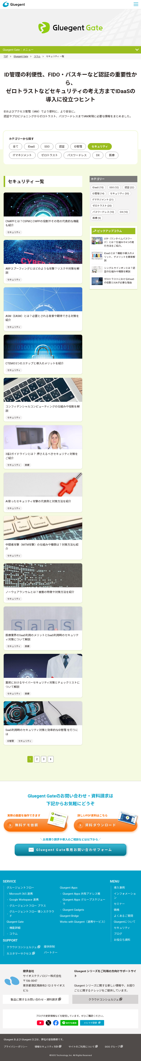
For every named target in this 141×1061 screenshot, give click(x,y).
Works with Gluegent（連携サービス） (83, 921)
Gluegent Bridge (69, 916)
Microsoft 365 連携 (21, 893)
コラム (37, 56)
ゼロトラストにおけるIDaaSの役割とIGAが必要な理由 (113, 281)
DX (98, 155)
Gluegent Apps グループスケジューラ (84, 902)
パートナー (51, 952)
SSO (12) (114, 187)
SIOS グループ (114, 1046)
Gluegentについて (124, 921)
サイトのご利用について (83, 1046)
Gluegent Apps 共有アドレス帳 (81, 893)
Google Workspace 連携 (24, 899)
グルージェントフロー (20, 887)
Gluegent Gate (21, 56)
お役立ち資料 (122, 940)
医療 (112, 155)
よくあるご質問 (123, 916)
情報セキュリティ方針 (48, 1046)
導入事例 (119, 887)
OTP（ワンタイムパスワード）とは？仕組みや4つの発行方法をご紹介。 (113, 242)
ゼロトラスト (49, 155)
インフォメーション (125, 896)
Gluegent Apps (68, 887)
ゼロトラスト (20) (102, 205)
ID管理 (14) (98, 193)
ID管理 (78, 146)
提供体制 (49, 946)
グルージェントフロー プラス (27, 905)
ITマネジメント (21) (103, 199)
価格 (116, 909)
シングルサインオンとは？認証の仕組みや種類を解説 (113, 269)
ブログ (118, 933)
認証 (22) (129, 187)
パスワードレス (77, 155)
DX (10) (124, 212)
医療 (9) (97, 218)
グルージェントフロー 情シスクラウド (31, 914)
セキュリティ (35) (119, 193)
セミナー (119, 904)
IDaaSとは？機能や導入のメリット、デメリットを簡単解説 (113, 257)
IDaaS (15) (98, 187)
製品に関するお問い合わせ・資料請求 (36, 999)
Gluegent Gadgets (73, 909)
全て (15, 146)
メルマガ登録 (92, 1022)
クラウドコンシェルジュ (23, 947)
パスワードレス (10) (103, 212)
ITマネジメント (22, 155)
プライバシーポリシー (16, 1046)
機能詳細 (14, 928)
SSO (47, 146)
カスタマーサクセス (21, 953)
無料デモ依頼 (37, 823)
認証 (62, 146)
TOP (6, 56)
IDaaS (31, 146)
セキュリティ (122, 928)
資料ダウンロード (107, 823)
